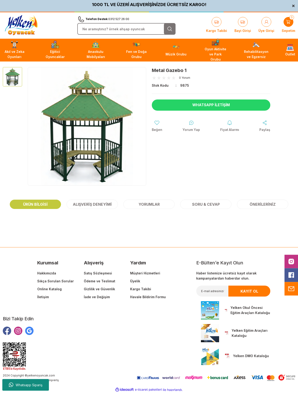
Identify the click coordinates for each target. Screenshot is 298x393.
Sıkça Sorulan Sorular (55, 281)
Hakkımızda (46, 273)
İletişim (43, 297)
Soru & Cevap (206, 204)
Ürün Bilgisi (35, 204)
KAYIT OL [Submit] (249, 291)
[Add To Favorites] (157, 126)
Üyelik (135, 281)
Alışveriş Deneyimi (92, 204)
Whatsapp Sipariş (25, 384)
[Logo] (21, 25)
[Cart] (288, 25)
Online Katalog (49, 289)
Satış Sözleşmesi (98, 273)
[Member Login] (266, 25)
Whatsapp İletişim (211, 105)
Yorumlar (149, 204)
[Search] (126, 29)
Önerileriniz (263, 204)
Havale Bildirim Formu (148, 297)
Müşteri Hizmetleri (145, 273)
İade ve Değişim (97, 297)
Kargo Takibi (140, 289)
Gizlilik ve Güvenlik (99, 289)
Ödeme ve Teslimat (99, 281)
